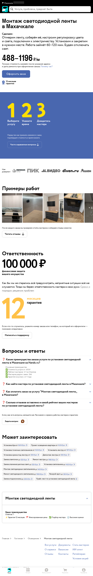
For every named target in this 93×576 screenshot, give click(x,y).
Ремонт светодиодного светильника (19, 474)
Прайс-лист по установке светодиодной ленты (55, 479)
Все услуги (50, 545)
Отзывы (49, 554)
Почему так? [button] (46, 66)
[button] (46, 3)
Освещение (33, 538)
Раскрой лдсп (54, 474)
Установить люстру (56, 450)
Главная (5, 538)
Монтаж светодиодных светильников (19, 469)
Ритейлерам (79, 554)
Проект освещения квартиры (43, 445)
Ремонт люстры (39, 459)
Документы (64, 545)
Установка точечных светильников (18, 450)
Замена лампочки (11, 459)
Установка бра (9, 445)
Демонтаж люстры (50, 455)
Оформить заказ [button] (16, 74)
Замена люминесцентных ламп (16, 464)
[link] (15, 445)
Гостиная (18, 538)
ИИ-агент (78, 549)
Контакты (63, 554)
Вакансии (63, 549)
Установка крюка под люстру (16, 455)
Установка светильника (53, 464)
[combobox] (50, 9)
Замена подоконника (12, 479)
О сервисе (50, 549)
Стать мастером (81, 545)
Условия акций (80, 558)
